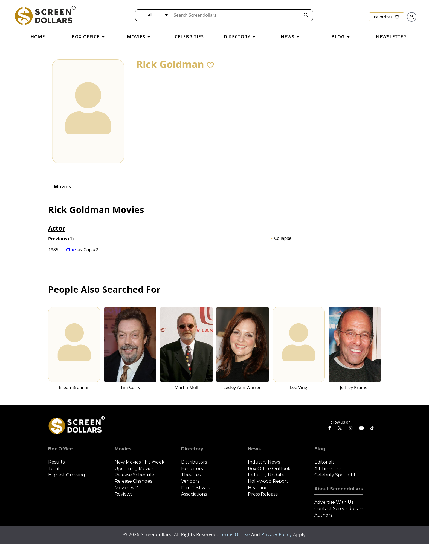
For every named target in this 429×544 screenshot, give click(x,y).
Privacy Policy (277, 534)
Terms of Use (235, 534)
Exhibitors (192, 468)
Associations (194, 494)
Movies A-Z (126, 487)
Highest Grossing (66, 474)
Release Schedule (134, 474)
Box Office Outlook (269, 468)
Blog (319, 448)
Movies (62, 186)
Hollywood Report (268, 481)
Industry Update (266, 474)
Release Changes (133, 481)
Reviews (123, 494)
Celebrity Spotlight (335, 474)
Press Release (263, 494)
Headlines (258, 487)
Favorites (386, 16)
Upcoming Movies (134, 468)
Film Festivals (195, 487)
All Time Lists (328, 468)
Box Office (60, 448)
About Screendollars (338, 488)
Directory (192, 448)
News (254, 448)
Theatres (191, 474)
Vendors (190, 481)
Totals (54, 468)
